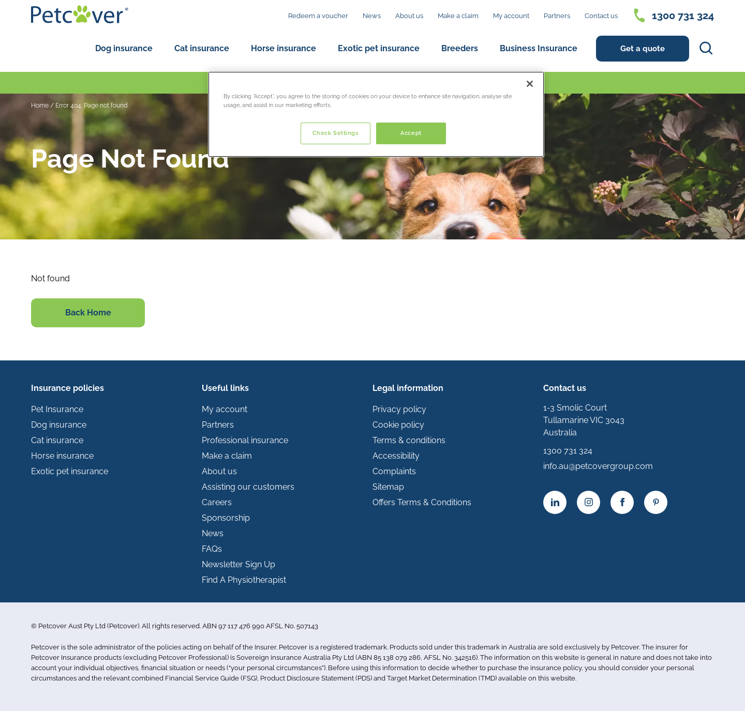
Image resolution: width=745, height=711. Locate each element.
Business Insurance (538, 48)
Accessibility (396, 456)
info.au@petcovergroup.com (598, 466)
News (372, 16)
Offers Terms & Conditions (422, 502)
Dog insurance (124, 48)
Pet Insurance (57, 409)
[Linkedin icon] (555, 502)
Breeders (459, 48)
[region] (376, 114)
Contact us (601, 16)
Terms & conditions (409, 440)
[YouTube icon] (655, 502)
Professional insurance (245, 440)
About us (409, 16)
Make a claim (458, 16)
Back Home (88, 312)
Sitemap (388, 487)
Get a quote (642, 48)
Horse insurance (283, 48)
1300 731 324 (683, 15)
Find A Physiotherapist (244, 580)
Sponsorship (226, 518)
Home (40, 105)
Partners (557, 16)
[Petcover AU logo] (79, 14)
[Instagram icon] (588, 502)
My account (511, 16)
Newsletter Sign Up (238, 564)
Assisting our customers (248, 487)
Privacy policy (399, 409)
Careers (217, 502)
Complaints (394, 471)
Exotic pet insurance (379, 48)
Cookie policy (398, 425)
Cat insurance (201, 48)
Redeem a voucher (318, 16)
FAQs (212, 549)
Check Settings (335, 133)
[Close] (529, 83)
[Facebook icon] (622, 502)
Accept (410, 133)
